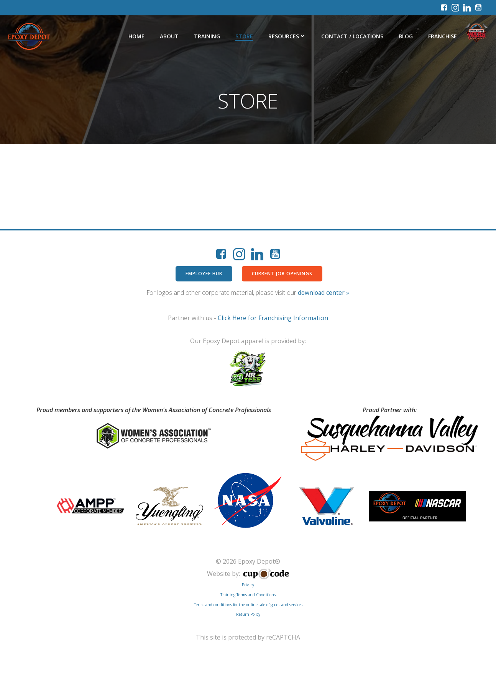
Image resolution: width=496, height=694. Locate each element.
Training (208, 36)
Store (245, 36)
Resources (288, 36)
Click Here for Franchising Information (273, 318)
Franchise (443, 36)
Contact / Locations (353, 36)
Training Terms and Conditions (248, 596)
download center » (323, 293)
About (170, 36)
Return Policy (248, 615)
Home (137, 36)
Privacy (248, 586)
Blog (406, 36)
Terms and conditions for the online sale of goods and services (248, 605)
